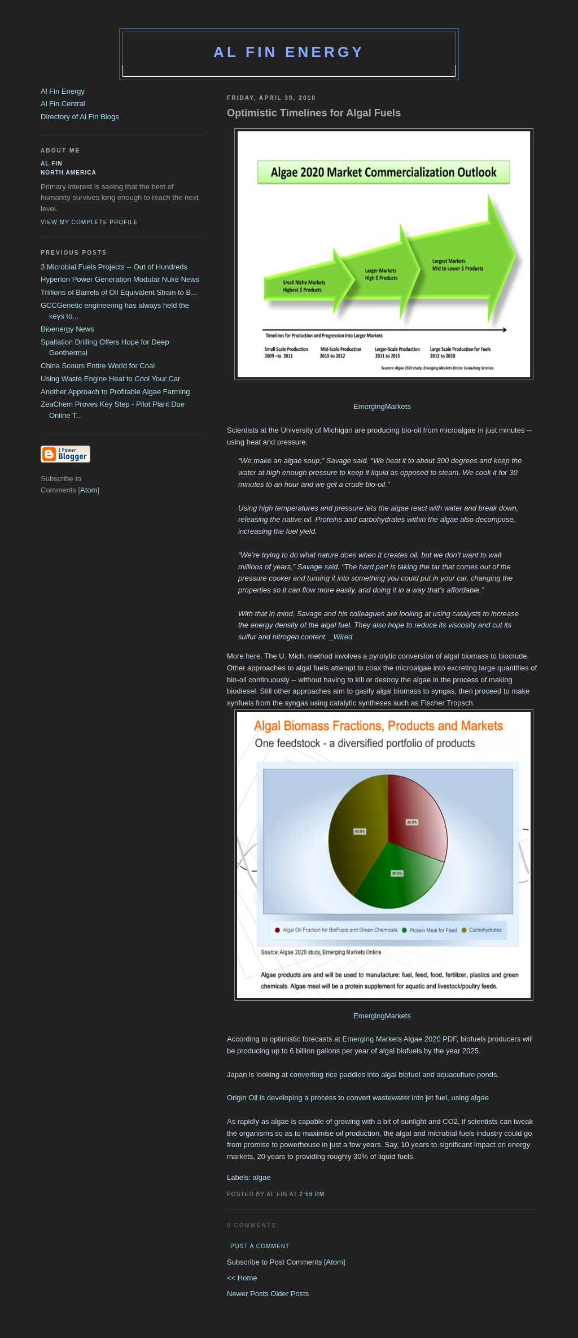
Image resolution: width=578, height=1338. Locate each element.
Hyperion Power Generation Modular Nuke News (120, 279)
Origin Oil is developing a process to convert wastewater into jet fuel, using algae (358, 1097)
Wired (342, 637)
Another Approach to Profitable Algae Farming (115, 391)
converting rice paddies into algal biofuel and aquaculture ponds (393, 1074)
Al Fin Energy (289, 51)
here (253, 656)
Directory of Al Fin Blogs (80, 116)
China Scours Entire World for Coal (98, 365)
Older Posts (289, 1293)
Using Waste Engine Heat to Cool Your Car (110, 378)
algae (262, 1177)
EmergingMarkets (382, 406)
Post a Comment (260, 1246)
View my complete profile (89, 222)
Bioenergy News (67, 329)
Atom (334, 1262)
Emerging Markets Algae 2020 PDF (399, 1039)
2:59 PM (312, 1194)
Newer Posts (248, 1293)
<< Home (242, 1278)
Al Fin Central (63, 103)
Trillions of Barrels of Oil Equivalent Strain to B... (119, 292)
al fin (52, 163)
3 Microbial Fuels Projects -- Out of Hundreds (114, 267)
